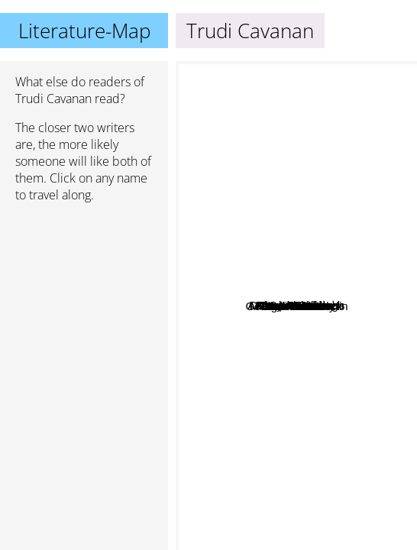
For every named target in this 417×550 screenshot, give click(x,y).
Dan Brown (266, 443)
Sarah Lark (303, 272)
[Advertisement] (84, 295)
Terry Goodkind (291, 178)
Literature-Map (84, 30)
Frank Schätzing (274, 237)
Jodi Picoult (231, 318)
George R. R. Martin (335, 462)
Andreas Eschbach (253, 251)
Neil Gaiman (357, 321)
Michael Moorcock (261, 406)
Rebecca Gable (243, 293)
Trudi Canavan (325, 435)
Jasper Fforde (352, 192)
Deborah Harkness (359, 275)
